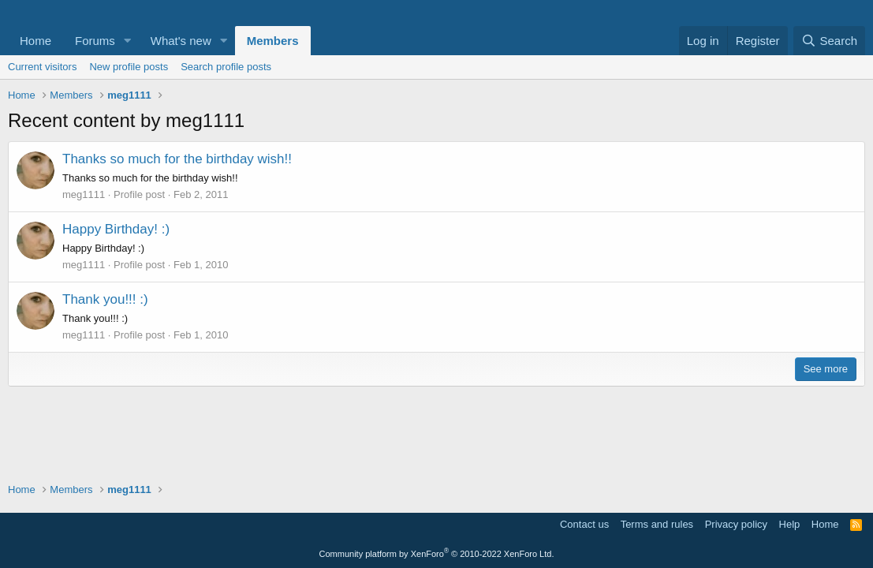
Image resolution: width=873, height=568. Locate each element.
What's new (181, 40)
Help (789, 524)
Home (35, 40)
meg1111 (83, 194)
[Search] (829, 40)
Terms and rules (657, 524)
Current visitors (42, 67)
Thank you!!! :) (105, 299)
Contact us (584, 524)
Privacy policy (736, 524)
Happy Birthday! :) (116, 229)
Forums (95, 40)
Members (273, 40)
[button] (128, 40)
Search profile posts (226, 67)
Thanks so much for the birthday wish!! (177, 158)
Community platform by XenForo (436, 554)
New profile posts (128, 67)
